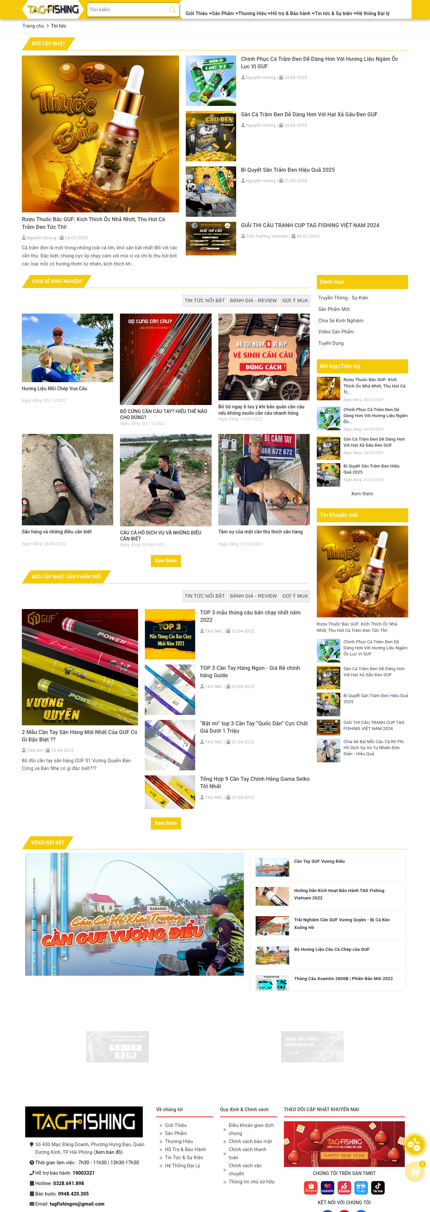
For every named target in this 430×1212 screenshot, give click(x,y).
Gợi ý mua (295, 300)
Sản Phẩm (225, 13)
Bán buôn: (62, 1194)
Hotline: (59, 1183)
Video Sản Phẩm (336, 331)
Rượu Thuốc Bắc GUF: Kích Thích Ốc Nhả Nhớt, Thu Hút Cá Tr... (374, 385)
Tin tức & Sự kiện (335, 13)
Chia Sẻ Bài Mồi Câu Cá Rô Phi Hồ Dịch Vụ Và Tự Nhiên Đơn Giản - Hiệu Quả (374, 747)
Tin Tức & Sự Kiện (184, 1157)
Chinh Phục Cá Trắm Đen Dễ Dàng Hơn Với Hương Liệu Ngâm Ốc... (376, 415)
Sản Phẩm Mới (334, 309)
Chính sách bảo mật (250, 1141)
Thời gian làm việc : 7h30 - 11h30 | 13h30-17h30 (87, 1162)
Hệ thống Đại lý (373, 13)
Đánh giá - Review (253, 300)
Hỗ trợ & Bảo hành (293, 13)
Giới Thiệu (199, 13)
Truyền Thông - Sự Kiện (343, 297)
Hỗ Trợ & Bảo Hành (185, 1149)
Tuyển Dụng (331, 343)
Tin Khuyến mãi (339, 515)
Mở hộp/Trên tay (340, 366)
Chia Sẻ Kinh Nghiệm (341, 320)
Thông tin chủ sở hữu (251, 1181)
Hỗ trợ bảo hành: (65, 1173)
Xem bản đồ (108, 1152)
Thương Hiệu (255, 13)
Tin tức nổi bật (205, 300)
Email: (69, 1204)
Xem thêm (166, 560)
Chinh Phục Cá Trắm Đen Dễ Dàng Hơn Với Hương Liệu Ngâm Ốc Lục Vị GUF (376, 647)
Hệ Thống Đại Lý (182, 1165)
